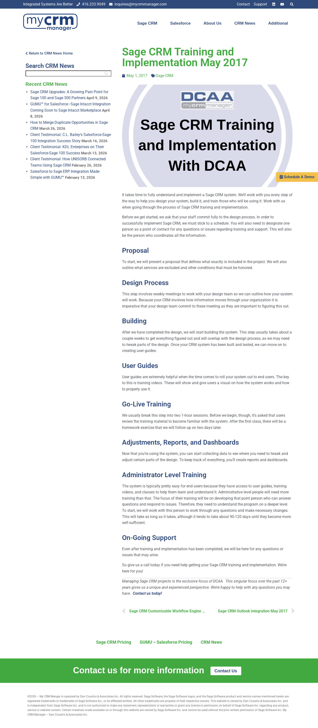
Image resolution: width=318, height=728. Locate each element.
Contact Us (226, 670)
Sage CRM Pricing (113, 642)
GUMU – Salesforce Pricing (166, 642)
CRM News (244, 23)
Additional (278, 23)
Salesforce (180, 23)
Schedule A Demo (297, 186)
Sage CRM (147, 23)
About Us (213, 23)
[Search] (68, 73)
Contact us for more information (139, 670)
